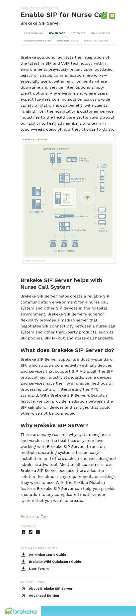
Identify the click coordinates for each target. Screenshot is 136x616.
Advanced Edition (44, 596)
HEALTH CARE (57, 33)
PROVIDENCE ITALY (67, 40)
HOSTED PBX (78, 33)
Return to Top (34, 516)
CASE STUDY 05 (48, 8)
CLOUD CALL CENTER (96, 40)
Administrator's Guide (47, 555)
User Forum (39, 569)
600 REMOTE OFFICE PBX (37, 40)
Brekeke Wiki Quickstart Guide (55, 562)
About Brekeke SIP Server (51, 589)
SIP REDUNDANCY (33, 33)
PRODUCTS (27, 8)
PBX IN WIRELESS (100, 33)
